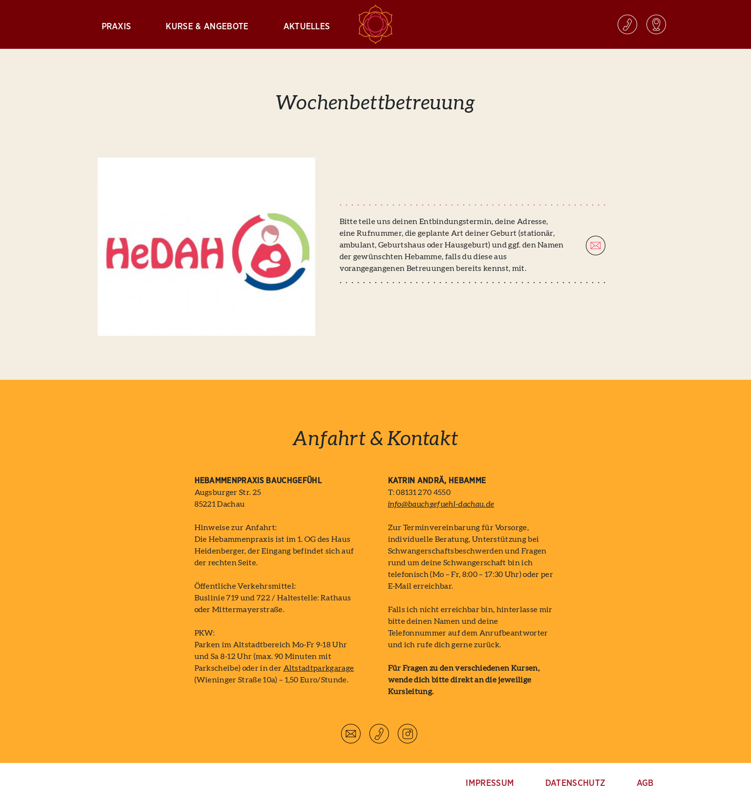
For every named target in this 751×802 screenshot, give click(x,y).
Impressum (490, 783)
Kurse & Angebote (207, 26)
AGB (645, 783)
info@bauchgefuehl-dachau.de (441, 504)
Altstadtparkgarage (318, 668)
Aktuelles (306, 26)
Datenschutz (575, 783)
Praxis (116, 26)
